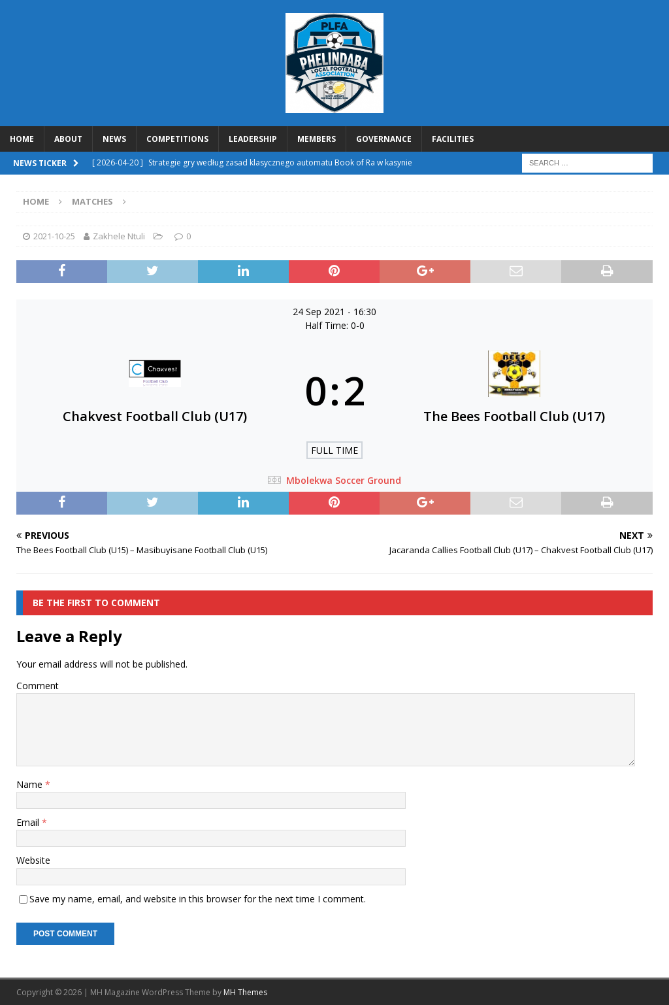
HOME (22, 139)
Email (29, 822)
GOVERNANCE (384, 139)
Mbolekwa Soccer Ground (343, 480)
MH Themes (245, 992)
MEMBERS (316, 139)
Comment (37, 685)
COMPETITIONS (177, 139)
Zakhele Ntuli (119, 236)
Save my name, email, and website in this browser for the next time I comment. (197, 899)
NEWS (114, 139)
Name (30, 784)
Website (33, 860)
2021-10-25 (54, 236)
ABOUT (68, 139)
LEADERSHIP (253, 139)
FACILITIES (453, 139)
